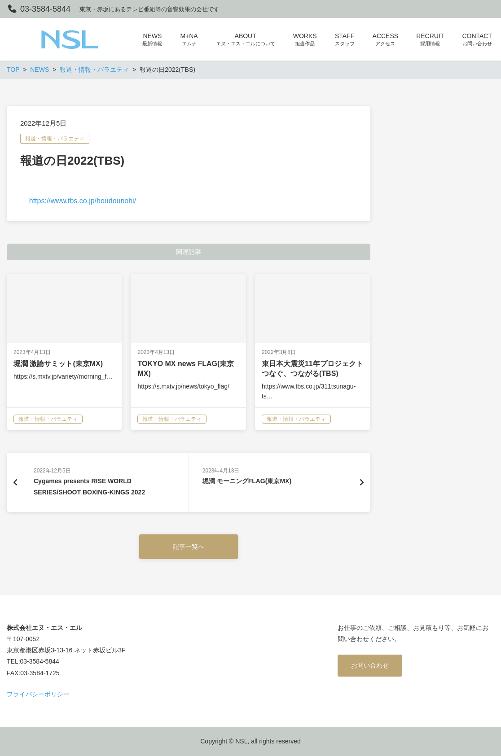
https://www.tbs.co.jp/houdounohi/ (82, 201)
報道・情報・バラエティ (54, 138)
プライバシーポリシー (38, 694)
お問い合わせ (370, 665)
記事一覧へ (188, 546)
